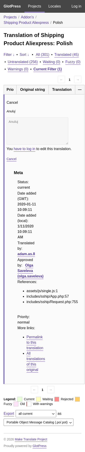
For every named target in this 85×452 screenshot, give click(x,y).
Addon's (27, 17)
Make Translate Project (31, 439)
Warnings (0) (18, 69)
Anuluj (37, 131)
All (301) (42, 55)
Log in (76, 6)
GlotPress (12, 6)
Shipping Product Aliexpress (26, 23)
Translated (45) (66, 55)
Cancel (12, 159)
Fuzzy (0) (72, 62)
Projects (34, 6)
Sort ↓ (24, 55)
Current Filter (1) (48, 69)
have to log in (24, 149)
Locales (54, 6)
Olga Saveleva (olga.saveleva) (30, 270)
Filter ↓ (9, 55)
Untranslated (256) (23, 62)
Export (9, 413)
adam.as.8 (26, 254)
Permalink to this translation (35, 342)
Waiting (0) (51, 62)
